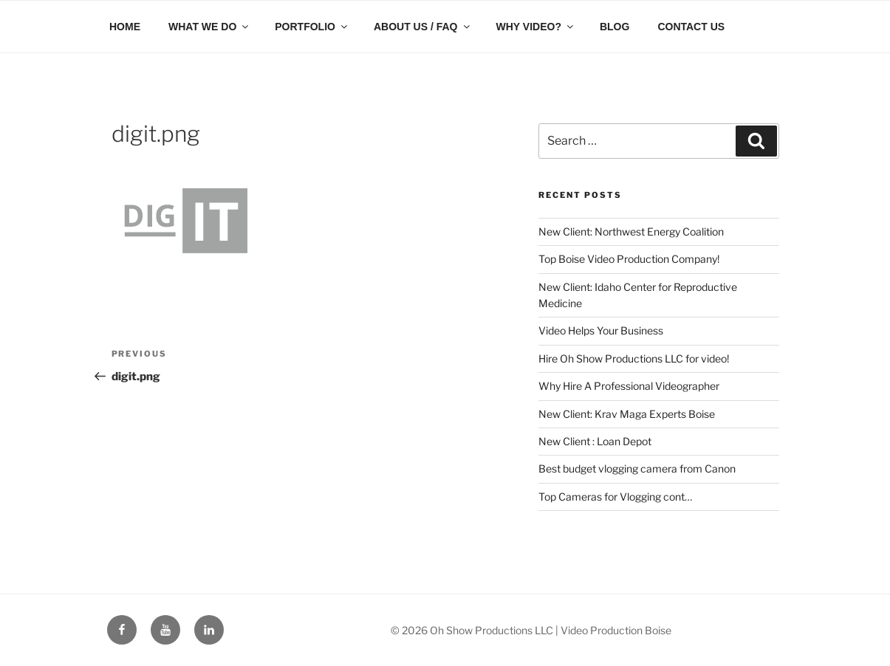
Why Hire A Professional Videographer (628, 386)
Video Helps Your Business (600, 330)
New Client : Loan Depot (594, 441)
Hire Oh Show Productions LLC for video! (633, 358)
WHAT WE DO (209, 26)
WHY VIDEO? (535, 26)
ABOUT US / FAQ (423, 26)
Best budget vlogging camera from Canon (637, 468)
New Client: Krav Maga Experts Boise (626, 414)
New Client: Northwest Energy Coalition (631, 231)
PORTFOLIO (312, 26)
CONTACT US (691, 26)
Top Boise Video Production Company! (628, 259)
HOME (124, 26)
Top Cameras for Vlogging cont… (615, 496)
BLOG (614, 26)
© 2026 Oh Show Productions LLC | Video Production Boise (531, 630)
